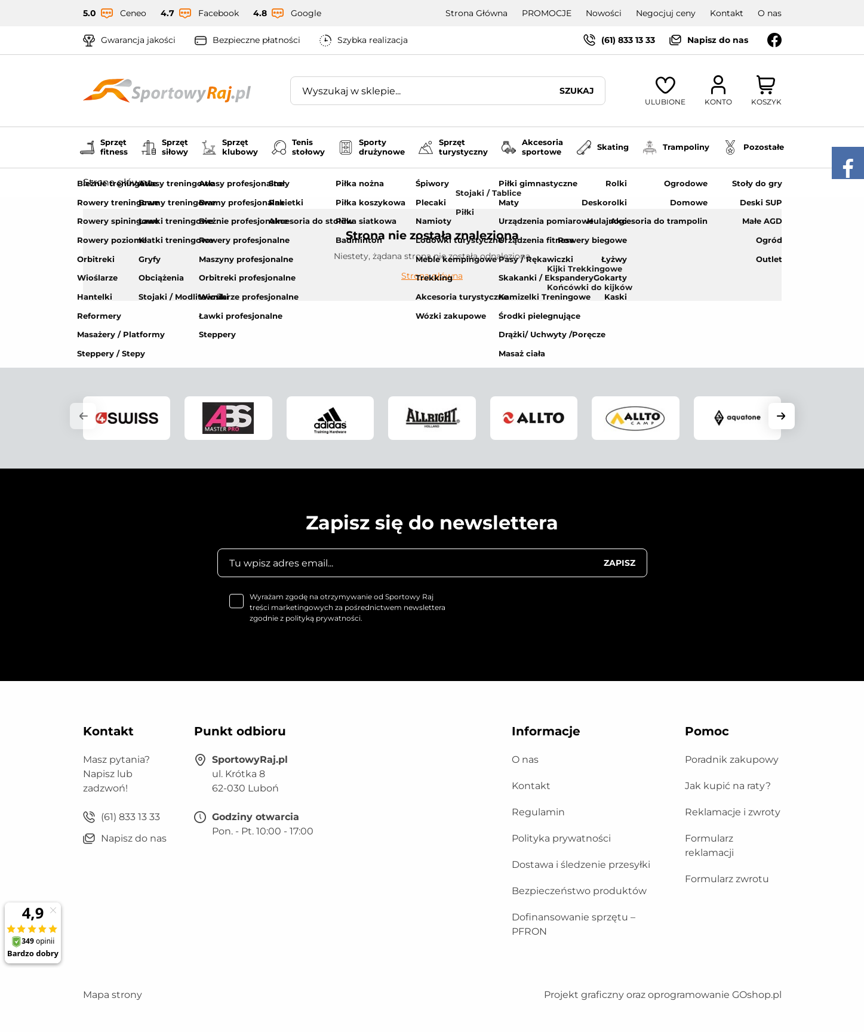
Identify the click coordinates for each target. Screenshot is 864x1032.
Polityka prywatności (561, 838)
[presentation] (556, 615)
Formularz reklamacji (709, 845)
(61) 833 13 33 (628, 40)
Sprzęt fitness (104, 146)
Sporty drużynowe (372, 146)
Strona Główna (476, 13)
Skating (603, 147)
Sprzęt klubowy (230, 146)
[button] (83, 416)
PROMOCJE (546, 13)
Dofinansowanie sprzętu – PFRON (573, 924)
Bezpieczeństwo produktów (579, 891)
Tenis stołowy (298, 146)
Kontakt (726, 13)
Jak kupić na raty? (728, 785)
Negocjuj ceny (666, 13)
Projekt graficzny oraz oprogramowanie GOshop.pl (663, 994)
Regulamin (538, 812)
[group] (127, 418)
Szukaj (576, 90)
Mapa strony (112, 994)
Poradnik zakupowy (732, 759)
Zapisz (619, 562)
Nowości (604, 13)
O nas (770, 13)
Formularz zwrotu (727, 879)
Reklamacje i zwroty (732, 812)
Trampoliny (675, 147)
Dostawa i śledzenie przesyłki (581, 864)
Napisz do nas (717, 40)
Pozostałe (753, 147)
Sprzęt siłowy (165, 146)
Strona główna (117, 182)
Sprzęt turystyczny (453, 146)
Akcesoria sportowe (532, 146)
